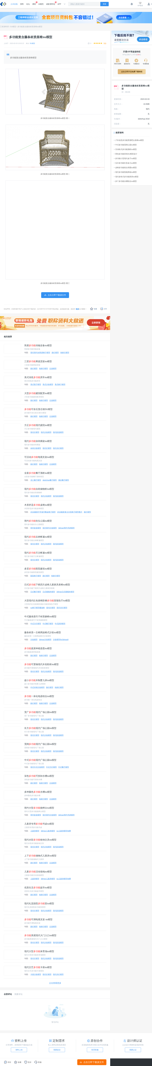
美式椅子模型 (60, 384)
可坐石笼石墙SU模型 (38, 409)
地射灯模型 (64, 353)
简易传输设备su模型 (38, 345)
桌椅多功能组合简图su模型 (125, 168)
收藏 (93, 309)
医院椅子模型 (35, 576)
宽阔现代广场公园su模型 (40, 744)
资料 (22, 4)
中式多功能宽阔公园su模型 (125, 145)
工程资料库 (4, 27)
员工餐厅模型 (35, 480)
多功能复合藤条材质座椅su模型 (29, 27)
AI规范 (41, 4)
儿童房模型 (34, 831)
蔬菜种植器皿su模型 (38, 648)
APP (59, 4)
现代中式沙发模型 (37, 767)
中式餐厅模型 (48, 624)
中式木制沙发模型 (37, 687)
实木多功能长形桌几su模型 (125, 163)
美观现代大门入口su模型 (40, 935)
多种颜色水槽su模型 (38, 792)
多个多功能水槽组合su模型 (125, 181)
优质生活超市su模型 (38, 887)
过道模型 (52, 368)
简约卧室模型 (35, 528)
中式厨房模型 (60, 624)
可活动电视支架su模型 (39, 457)
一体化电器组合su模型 (39, 696)
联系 (77, 309)
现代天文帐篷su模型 (38, 552)
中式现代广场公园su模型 (40, 760)
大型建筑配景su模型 (38, 393)
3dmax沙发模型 (45, 640)
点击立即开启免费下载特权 (131, 72)
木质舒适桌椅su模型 (38, 505)
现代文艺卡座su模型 (38, 967)
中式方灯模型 (35, 624)
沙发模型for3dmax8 (60, 640)
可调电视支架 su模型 (38, 919)
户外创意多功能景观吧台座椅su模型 (129, 140)
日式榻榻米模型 (49, 592)
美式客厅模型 (35, 384)
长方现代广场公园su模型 (40, 728)
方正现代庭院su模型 (38, 425)
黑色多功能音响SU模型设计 (125, 154)
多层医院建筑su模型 (38, 568)
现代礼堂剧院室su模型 (39, 903)
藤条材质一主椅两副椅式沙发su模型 (42, 632)
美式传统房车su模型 (38, 377)
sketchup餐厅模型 (50, 480)
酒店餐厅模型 (63, 480)
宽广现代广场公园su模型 (40, 712)
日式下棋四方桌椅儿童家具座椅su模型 (47, 584)
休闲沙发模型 (35, 448)
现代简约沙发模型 (50, 528)
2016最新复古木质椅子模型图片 (69, 512)
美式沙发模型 (48, 384)
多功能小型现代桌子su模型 (125, 158)
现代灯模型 (34, 432)
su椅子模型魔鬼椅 (37, 608)
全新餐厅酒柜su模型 (38, 473)
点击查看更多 (55, 983)
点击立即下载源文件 (92, 1062)
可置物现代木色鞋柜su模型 (41, 664)
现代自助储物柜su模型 (39, 489)
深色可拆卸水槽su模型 (39, 776)
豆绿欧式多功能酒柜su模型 (125, 149)
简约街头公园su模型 (38, 521)
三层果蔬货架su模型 (38, 361)
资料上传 (19, 1050)
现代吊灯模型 (58, 448)
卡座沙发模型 (35, 974)
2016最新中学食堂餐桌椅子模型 (43, 512)
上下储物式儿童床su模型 (40, 855)
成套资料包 (50, 3)
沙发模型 (33, 640)
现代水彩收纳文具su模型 (40, 839)
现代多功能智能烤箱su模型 (125, 172)
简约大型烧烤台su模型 (39, 808)
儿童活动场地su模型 (38, 871)
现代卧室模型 (58, 432)
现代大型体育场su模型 (39, 951)
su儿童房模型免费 (63, 831)
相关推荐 (8, 337)
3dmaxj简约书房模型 (66, 528)
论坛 (28, 4)
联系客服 (95, 1050)
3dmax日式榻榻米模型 (65, 592)
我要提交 (57, 1050)
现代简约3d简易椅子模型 (40, 353)
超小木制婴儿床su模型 (39, 680)
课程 (34, 3)
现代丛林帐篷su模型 (38, 537)
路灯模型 (55, 353)
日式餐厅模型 (35, 592)
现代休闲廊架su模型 (38, 441)
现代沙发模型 (46, 432)
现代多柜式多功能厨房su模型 (126, 177)
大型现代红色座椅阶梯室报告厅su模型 (47, 600)
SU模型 (13, 27)
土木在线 (14, 4)
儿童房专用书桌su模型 (39, 824)
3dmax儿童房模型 (48, 831)
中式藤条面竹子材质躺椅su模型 (40, 616)
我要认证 (133, 1050)
